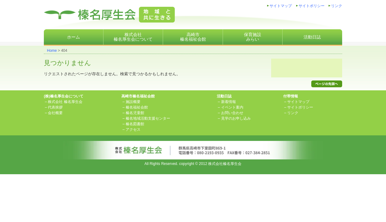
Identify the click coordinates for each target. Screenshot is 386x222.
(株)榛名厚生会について (63, 96)
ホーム (73, 37)
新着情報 (228, 102)
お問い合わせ (232, 113)
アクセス (133, 129)
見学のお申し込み (236, 118)
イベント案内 (232, 107)
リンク (336, 6)
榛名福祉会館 (137, 107)
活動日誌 (312, 37)
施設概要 (133, 102)
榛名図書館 (135, 124)
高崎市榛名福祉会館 (193, 37)
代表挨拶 (55, 107)
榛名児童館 (135, 113)
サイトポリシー (312, 6)
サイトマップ (281, 6)
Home (52, 50)
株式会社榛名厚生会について (133, 37)
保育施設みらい (252, 37)
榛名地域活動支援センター (148, 118)
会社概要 (55, 113)
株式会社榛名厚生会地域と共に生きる (109, 15)
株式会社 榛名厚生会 (65, 102)
